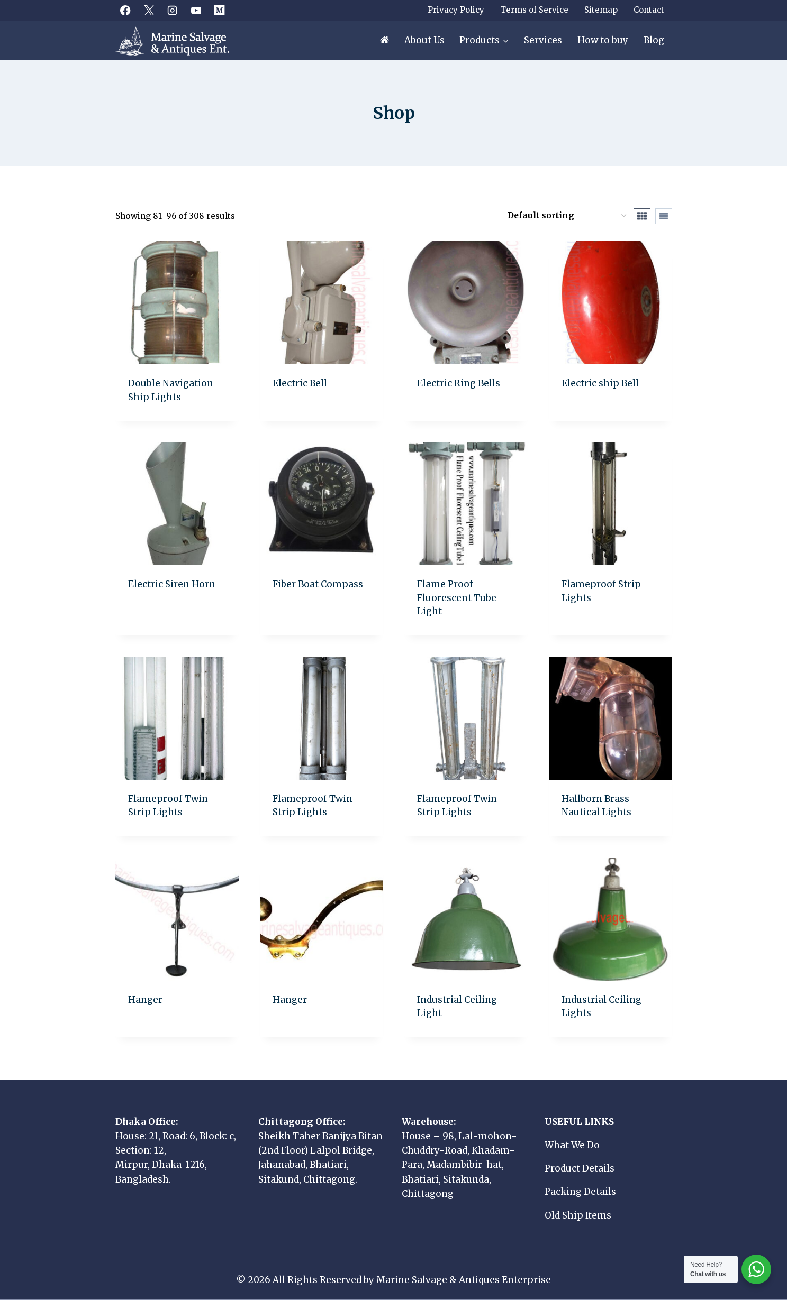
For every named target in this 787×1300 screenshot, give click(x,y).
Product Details (579, 1168)
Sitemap (601, 10)
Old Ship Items (578, 1215)
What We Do (572, 1145)
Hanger (145, 1000)
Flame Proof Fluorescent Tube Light (456, 597)
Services (543, 40)
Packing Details (580, 1191)
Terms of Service (534, 10)
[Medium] (220, 10)
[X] (149, 10)
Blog (654, 40)
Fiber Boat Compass (318, 584)
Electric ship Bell (600, 383)
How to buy (602, 40)
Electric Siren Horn (171, 584)
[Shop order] (567, 216)
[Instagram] (172, 10)
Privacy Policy (456, 10)
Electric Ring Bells (458, 383)
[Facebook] (125, 10)
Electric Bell (300, 383)
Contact (649, 10)
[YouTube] (196, 10)
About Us (424, 40)
